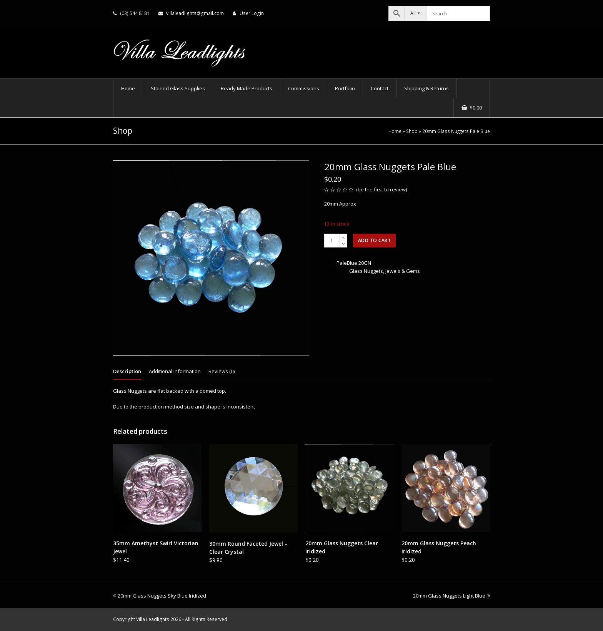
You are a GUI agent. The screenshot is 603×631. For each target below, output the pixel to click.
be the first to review (382, 189)
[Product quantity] (332, 240)
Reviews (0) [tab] (221, 371)
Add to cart (374, 240)
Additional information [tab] (175, 371)
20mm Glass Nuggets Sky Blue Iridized (159, 595)
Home (394, 131)
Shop (412, 131)
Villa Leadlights (152, 619)
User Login (252, 13)
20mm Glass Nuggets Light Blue (451, 595)
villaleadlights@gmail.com (195, 13)
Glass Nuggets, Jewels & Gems (384, 270)
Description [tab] (127, 371)
